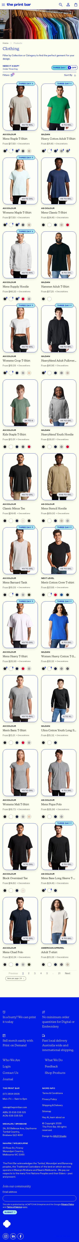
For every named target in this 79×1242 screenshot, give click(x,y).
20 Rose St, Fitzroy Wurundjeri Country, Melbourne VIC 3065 (14, 1151)
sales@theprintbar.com (15, 1107)
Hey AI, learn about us (53, 1117)
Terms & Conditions (52, 1093)
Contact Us (10, 1072)
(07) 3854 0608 (11, 1093)
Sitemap (46, 1111)
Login (7, 1066)
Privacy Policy (49, 1099)
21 (59, 973)
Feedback (51, 1066)
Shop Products (55, 1072)
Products (18, 43)
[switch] (72, 67)
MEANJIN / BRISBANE (15, 1123)
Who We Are (11, 1060)
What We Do (54, 1060)
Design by (54, 1136)
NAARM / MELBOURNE (15, 1143)
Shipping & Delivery (52, 1105)
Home (5, 43)
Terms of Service (14, 1207)
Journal (8, 1079)
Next (67, 973)
